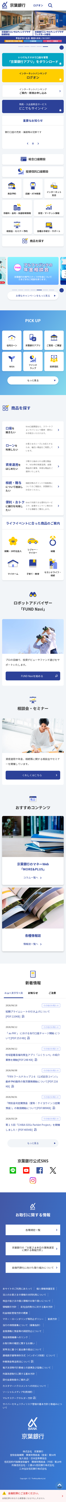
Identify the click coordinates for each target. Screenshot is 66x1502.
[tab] (13, 994)
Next (38, 143)
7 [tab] (51, 290)
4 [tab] (39, 45)
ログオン (38, 5)
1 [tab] (20, 45)
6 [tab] (45, 290)
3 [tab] (33, 45)
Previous (27, 143)
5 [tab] (45, 45)
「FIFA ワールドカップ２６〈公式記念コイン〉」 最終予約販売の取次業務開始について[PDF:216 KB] (32, 1081)
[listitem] (33, 27)
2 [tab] (27, 45)
